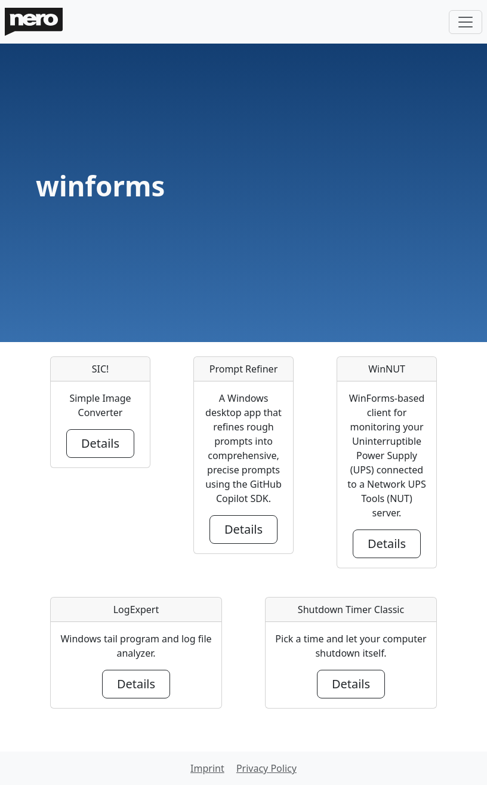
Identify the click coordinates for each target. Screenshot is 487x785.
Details (100, 443)
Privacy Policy (266, 768)
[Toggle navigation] (465, 22)
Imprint (207, 768)
